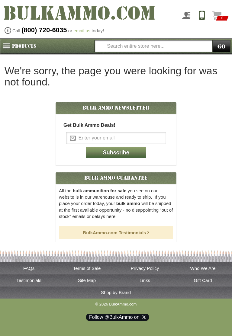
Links (145, 280)
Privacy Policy (145, 268)
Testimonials (28, 280)
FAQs (29, 268)
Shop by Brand (116, 292)
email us (81, 30)
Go (221, 46)
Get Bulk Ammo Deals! (89, 125)
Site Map (87, 280)
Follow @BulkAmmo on (117, 317)
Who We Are (203, 268)
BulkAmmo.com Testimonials (114, 232)
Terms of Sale (87, 268)
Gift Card (203, 280)
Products (24, 46)
